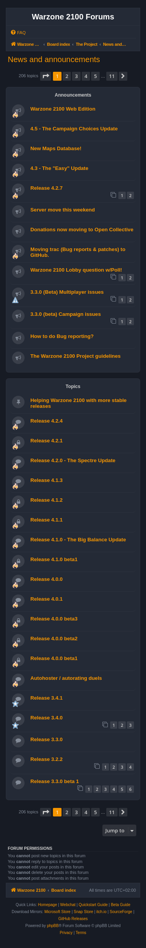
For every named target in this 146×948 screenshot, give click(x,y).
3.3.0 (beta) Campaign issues (65, 314)
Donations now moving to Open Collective (82, 229)
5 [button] (95, 76)
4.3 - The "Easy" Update (59, 168)
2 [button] (66, 76)
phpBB (53, 926)
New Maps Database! (55, 148)
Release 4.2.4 (46, 421)
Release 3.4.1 (46, 698)
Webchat (68, 905)
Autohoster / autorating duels (66, 678)
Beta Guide (120, 905)
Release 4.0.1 (46, 599)
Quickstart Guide (93, 905)
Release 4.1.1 (46, 520)
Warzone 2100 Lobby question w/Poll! (76, 270)
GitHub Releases (73, 919)
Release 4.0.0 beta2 (53, 638)
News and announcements (54, 59)
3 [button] (76, 76)
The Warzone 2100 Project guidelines (75, 356)
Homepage (47, 905)
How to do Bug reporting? (62, 336)
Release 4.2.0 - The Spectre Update (72, 460)
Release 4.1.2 (46, 500)
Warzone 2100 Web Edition (62, 109)
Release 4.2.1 (46, 441)
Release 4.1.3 (46, 480)
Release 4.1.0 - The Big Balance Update (78, 539)
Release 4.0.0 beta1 (53, 658)
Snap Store (83, 912)
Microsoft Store (57, 912)
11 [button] (112, 76)
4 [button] (85, 76)
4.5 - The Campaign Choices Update (74, 129)
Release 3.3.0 (46, 739)
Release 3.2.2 (46, 759)
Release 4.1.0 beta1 (53, 559)
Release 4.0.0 (46, 579)
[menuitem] (18, 32)
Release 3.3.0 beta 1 (54, 781)
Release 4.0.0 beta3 (53, 619)
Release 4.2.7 (46, 188)
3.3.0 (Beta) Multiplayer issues (67, 292)
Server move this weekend (62, 210)
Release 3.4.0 (46, 718)
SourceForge (121, 912)
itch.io (102, 912)
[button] (45, 76)
